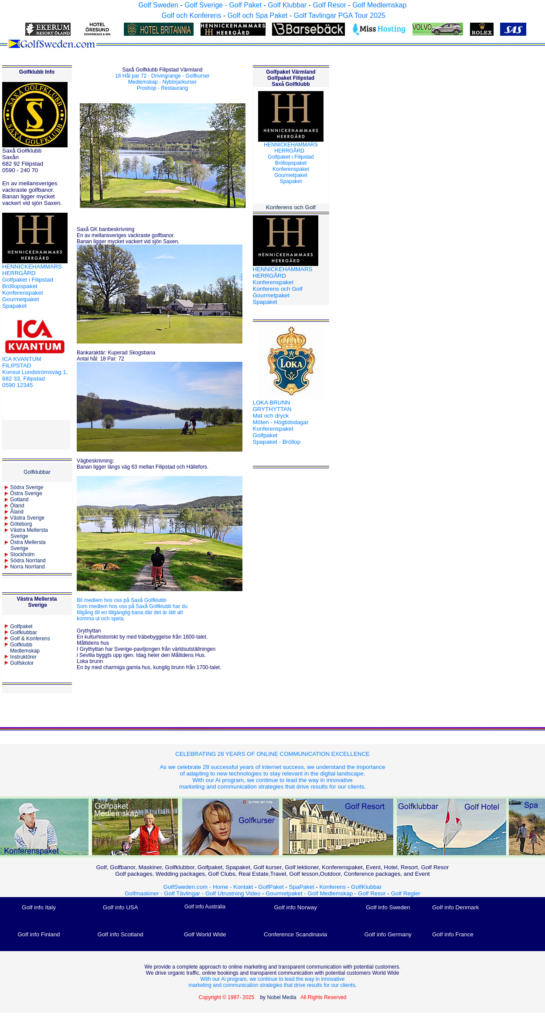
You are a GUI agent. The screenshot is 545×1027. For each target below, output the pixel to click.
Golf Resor (329, 5)
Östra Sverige (26, 493)
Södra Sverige (26, 487)
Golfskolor (22, 663)
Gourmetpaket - (286, 893)
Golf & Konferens (30, 639)
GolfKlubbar (366, 887)
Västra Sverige (27, 518)
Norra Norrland (27, 567)
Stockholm (22, 554)
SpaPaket (303, 887)
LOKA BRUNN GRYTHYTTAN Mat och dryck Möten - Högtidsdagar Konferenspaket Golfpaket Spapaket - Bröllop (281, 422)
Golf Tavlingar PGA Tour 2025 (339, 15)
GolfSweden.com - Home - (198, 887)
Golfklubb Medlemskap (22, 648)
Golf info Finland (38, 934)
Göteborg (21, 524)
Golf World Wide (205, 934)
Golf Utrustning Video (232, 893)
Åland (17, 512)
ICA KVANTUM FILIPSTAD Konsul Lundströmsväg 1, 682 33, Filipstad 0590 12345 (35, 372)
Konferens (332, 887)
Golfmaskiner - (144, 893)
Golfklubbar (37, 472)
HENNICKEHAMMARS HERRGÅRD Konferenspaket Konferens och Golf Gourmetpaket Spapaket (285, 271)
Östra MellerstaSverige (25, 545)
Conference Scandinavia (295, 934)
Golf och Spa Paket (258, 15)
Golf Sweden (158, 5)
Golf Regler (405, 893)
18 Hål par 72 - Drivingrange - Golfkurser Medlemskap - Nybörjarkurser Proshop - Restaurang (162, 79)
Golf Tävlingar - (184, 893)
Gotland (19, 499)
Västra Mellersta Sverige (26, 533)
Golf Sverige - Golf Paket (223, 5)
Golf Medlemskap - (333, 893)
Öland (17, 506)
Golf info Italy (39, 907)
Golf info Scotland (120, 934)
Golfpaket (21, 626)
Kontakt (243, 887)
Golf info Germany (388, 934)
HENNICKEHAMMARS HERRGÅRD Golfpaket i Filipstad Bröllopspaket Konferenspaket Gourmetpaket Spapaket (35, 272)
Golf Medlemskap (379, 5)
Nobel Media (281, 997)
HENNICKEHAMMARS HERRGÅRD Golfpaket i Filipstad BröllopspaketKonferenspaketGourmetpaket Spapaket (291, 148)
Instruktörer (23, 657)
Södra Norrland (27, 561)
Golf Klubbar (287, 5)
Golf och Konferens (191, 15)
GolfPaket (271, 887)
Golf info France (452, 934)
